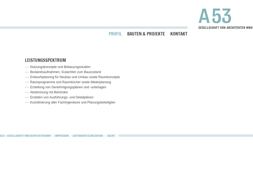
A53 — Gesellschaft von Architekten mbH (25, 136)
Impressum (62, 136)
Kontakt (178, 33)
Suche (111, 136)
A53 (225, 18)
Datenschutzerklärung (88, 136)
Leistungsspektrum (45, 60)
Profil (115, 33)
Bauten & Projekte (146, 33)
